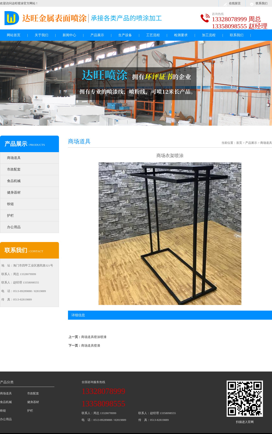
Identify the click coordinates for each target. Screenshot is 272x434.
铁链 (10, 204)
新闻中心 (69, 35)
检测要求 (181, 35)
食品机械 (14, 181)
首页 (239, 142)
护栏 (10, 215)
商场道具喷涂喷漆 (94, 337)
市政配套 (14, 169)
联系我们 (261, 3)
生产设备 (125, 35)
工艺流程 (153, 35)
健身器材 (14, 192)
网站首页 (13, 35)
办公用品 (14, 227)
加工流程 (209, 35)
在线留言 (235, 3)
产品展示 (97, 35)
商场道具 (14, 158)
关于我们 (41, 35)
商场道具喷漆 (90, 345)
